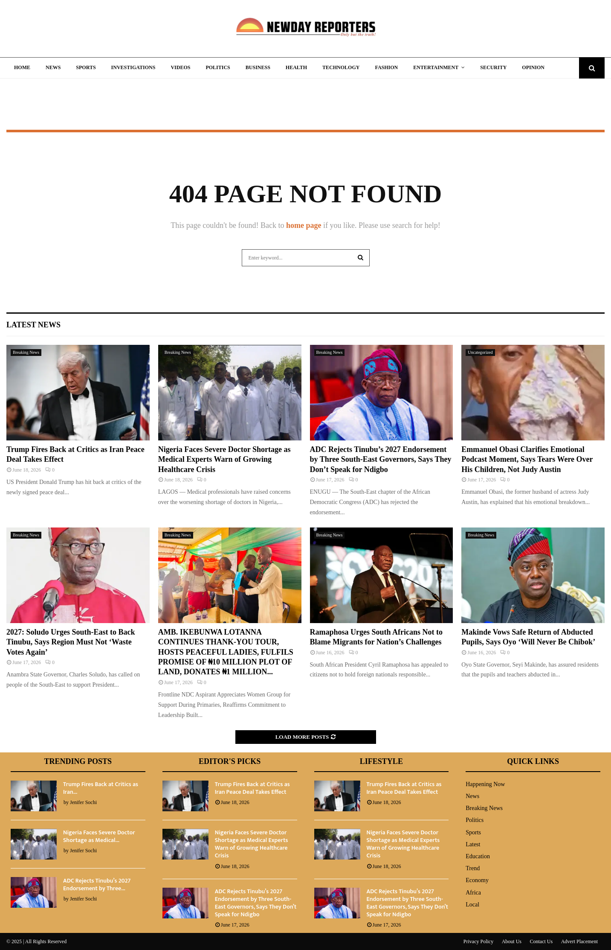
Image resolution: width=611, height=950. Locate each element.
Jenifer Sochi (83, 802)
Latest (473, 844)
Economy (477, 880)
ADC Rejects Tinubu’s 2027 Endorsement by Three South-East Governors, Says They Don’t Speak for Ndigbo (381, 459)
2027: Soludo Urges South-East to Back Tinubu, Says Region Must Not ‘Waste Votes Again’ (70, 642)
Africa (473, 892)
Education (478, 856)
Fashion (386, 67)
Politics (218, 67)
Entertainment (435, 67)
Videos (180, 67)
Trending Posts (78, 761)
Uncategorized (480, 352)
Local (472, 904)
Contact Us (541, 941)
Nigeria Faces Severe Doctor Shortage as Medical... (99, 836)
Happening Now (485, 784)
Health (296, 67)
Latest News (33, 325)
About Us (511, 941)
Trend (473, 868)
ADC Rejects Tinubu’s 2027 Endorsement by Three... (97, 884)
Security (493, 67)
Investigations (133, 67)
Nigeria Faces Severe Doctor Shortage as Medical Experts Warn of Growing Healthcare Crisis (224, 459)
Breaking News (26, 352)
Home (22, 67)
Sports (86, 67)
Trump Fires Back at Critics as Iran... (100, 788)
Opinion (533, 67)
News (53, 67)
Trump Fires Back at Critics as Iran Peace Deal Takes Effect (252, 788)
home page (303, 225)
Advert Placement (579, 941)
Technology (340, 67)
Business (258, 67)
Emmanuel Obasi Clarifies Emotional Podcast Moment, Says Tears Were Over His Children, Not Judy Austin (527, 459)
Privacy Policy (478, 941)
